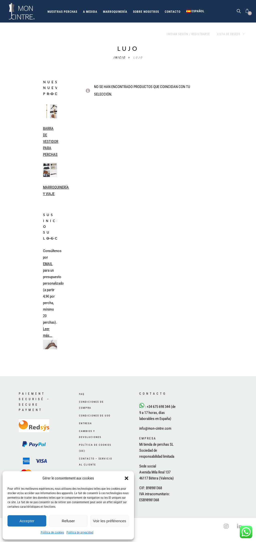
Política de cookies (52, 532)
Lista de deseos (231, 34)
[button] (126, 478)
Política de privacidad (79, 532)
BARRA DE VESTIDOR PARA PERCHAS (50, 141)
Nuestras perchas (62, 12)
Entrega (85, 423)
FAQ (81, 394)
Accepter (27, 521)
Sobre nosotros (146, 12)
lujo (138, 57)
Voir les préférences (109, 521)
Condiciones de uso (94, 415)
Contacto (172, 12)
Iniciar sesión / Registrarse (188, 34)
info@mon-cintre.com (155, 428)
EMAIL (47, 264)
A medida (90, 12)
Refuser (68, 521)
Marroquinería (115, 12)
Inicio (120, 57)
